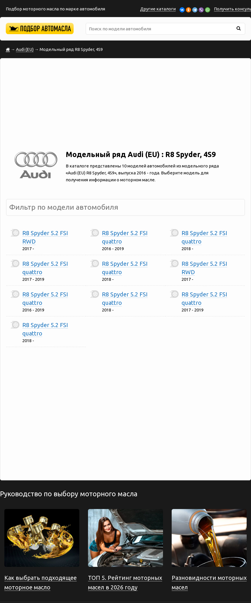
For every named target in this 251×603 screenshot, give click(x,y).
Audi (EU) (25, 49)
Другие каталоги (158, 8)
